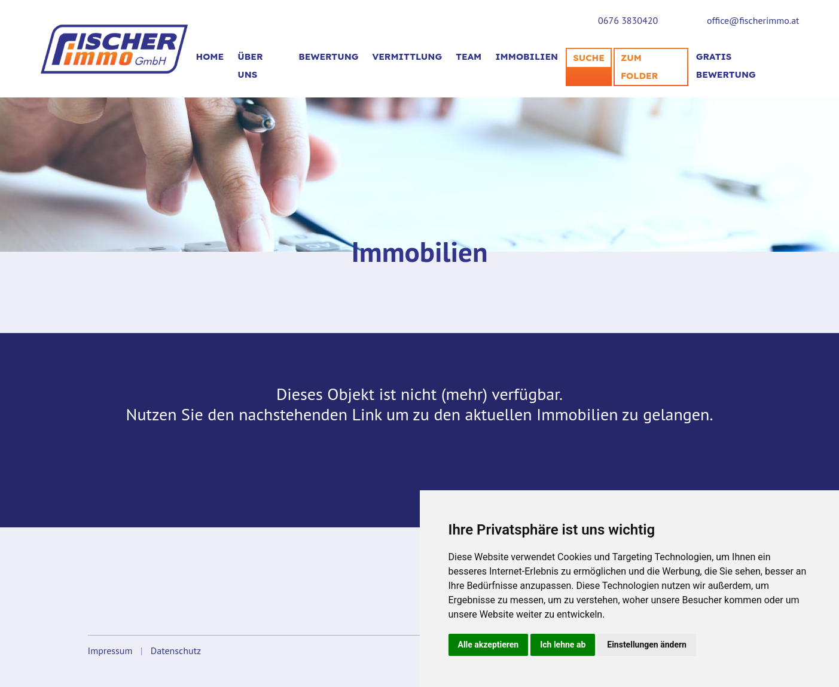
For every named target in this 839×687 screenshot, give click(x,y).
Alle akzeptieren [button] (488, 644)
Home (210, 56)
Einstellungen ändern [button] (647, 644)
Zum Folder (639, 66)
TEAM (468, 56)
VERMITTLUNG (408, 56)
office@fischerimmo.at (753, 20)
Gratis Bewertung (726, 65)
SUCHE (589, 57)
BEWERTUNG (328, 56)
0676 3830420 (628, 20)
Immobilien (526, 56)
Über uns (250, 65)
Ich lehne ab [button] (562, 644)
